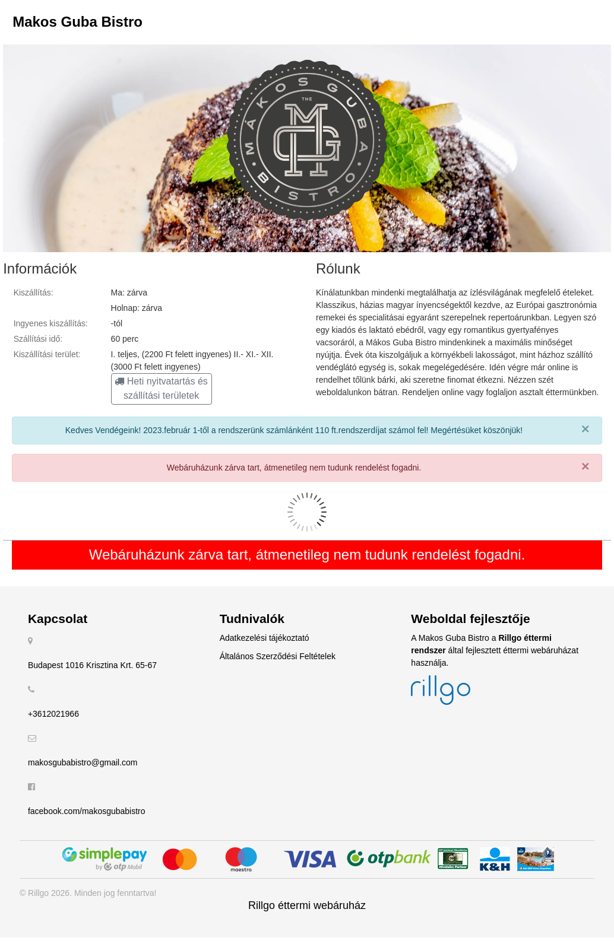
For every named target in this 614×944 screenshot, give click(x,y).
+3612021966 (53, 714)
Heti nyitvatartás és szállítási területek (161, 388)
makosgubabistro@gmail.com (83, 762)
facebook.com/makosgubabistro (86, 811)
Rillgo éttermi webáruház (307, 905)
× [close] (585, 429)
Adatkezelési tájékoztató (264, 638)
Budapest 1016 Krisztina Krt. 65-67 (92, 665)
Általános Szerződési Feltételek (278, 656)
